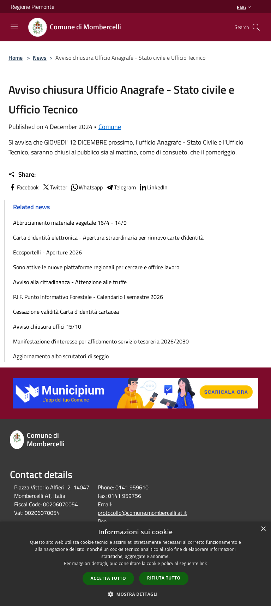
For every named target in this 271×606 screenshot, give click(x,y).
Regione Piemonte (32, 6)
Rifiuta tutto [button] (164, 578)
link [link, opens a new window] (203, 563)
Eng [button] (245, 7)
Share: (22, 175)
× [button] (263, 529)
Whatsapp (86, 187)
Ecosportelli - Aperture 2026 (47, 252)
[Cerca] (256, 27)
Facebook (23, 187)
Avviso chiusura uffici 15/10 (47, 326)
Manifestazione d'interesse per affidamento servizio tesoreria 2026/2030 (101, 341)
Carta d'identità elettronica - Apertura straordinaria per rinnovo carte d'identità (108, 237)
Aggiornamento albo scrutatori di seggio (61, 356)
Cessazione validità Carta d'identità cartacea (66, 311)
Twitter (54, 187)
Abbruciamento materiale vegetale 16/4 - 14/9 (70, 222)
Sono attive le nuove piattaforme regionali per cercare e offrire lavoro (96, 267)
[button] (135, 594)
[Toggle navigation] (14, 26)
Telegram (121, 187)
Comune (109, 126)
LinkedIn (153, 187)
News (40, 57)
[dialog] (135, 564)
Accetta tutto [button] (108, 578)
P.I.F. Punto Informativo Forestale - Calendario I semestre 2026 (88, 297)
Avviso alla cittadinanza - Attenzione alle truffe (70, 282)
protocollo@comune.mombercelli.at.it (142, 512)
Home (15, 57)
